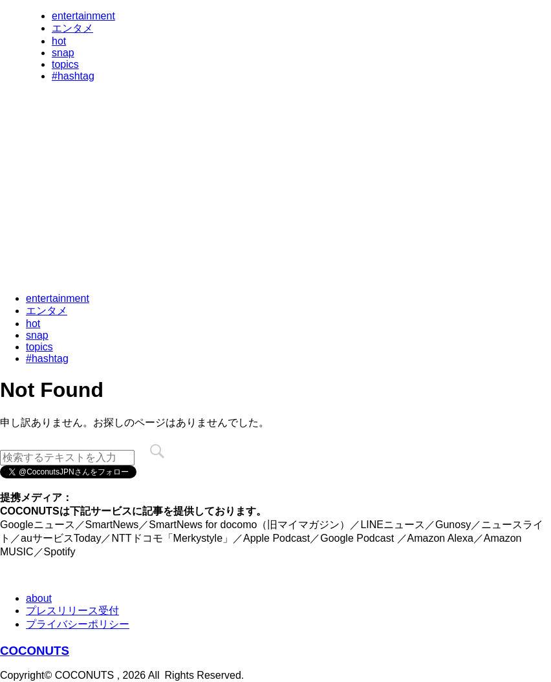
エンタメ (72, 28)
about (39, 598)
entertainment (83, 15)
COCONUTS (34, 650)
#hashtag (73, 75)
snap (63, 52)
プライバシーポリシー (77, 624)
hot (59, 41)
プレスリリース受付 (72, 610)
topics (65, 64)
